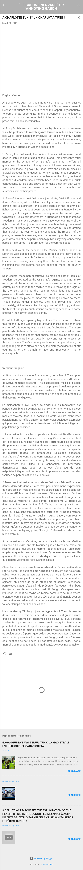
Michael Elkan (48, 864)
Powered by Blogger (41, 858)
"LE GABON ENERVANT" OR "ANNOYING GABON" (41, 7)
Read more (74, 771)
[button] (79, 18)
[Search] (79, 5)
